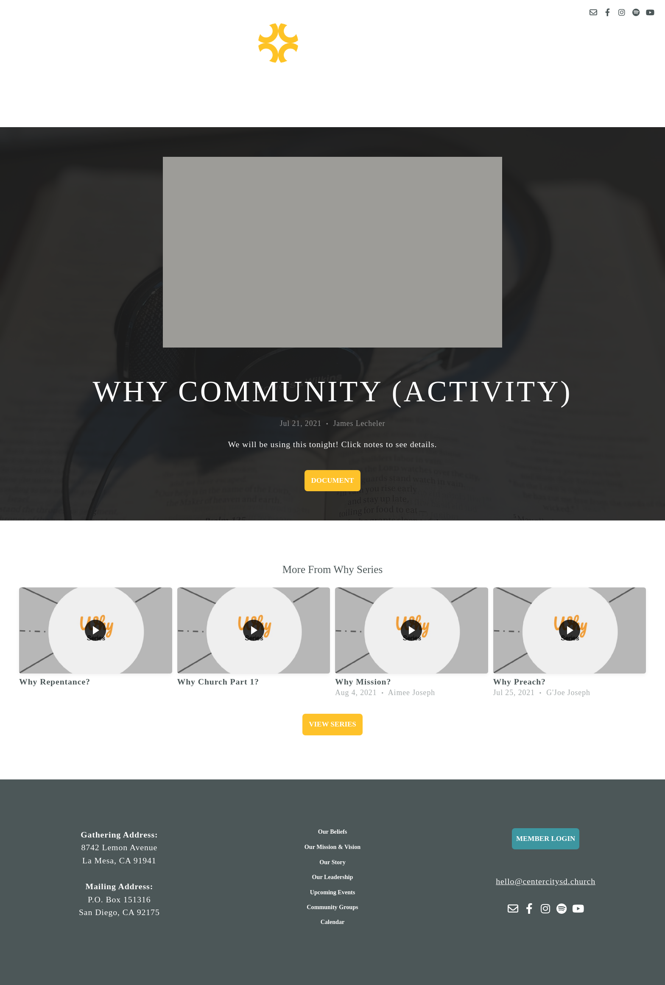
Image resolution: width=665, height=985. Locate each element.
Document (332, 480)
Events (230, 90)
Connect (497, 90)
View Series (332, 724)
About (161, 90)
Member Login (545, 839)
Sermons (351, 90)
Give (290, 90)
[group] (95, 644)
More (417, 90)
